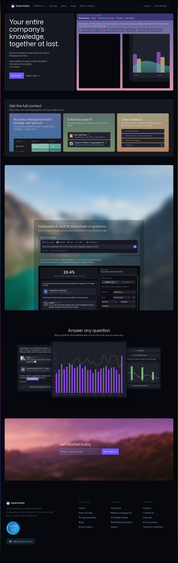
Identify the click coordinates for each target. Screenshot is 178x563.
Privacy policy (150, 522)
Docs (64, 6)
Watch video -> (33, 76)
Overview (116, 508)
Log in (147, 6)
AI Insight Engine (119, 517)
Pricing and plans (87, 517)
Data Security (86, 512)
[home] (20, 6)
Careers (147, 508)
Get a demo (16, 75)
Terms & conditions (153, 527)
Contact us (148, 512)
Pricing (53, 6)
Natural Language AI (121, 512)
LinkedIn (147, 517)
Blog (73, 6)
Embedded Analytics (122, 522)
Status (114, 527)
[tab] (84, 18)
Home (82, 508)
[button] (38, 6)
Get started (161, 6)
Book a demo (87, 6)
